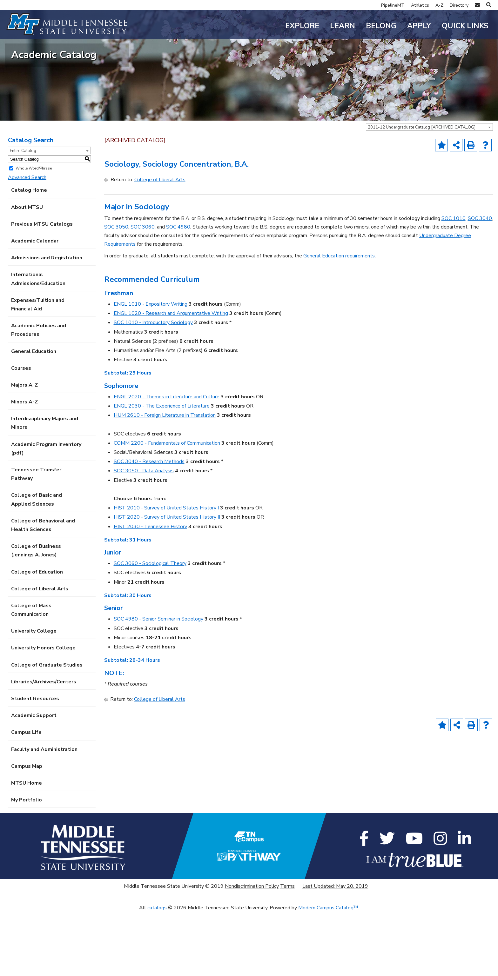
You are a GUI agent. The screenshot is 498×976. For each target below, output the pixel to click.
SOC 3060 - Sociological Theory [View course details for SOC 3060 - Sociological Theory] (150, 627)
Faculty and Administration (44, 812)
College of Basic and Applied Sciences (36, 563)
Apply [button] (419, 26)
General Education (33, 414)
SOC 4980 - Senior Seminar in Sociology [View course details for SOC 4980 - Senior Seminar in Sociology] (158, 682)
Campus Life (26, 796)
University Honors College (43, 711)
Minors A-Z (24, 465)
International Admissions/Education (38, 342)
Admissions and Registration (46, 321)
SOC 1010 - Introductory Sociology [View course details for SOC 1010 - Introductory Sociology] (153, 386)
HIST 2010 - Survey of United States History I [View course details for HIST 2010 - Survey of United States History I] (166, 571)
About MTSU (27, 271)
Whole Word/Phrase (34, 232)
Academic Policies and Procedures (38, 394)
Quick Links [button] (465, 26)
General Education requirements (339, 319)
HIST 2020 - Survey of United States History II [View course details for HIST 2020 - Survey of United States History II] (167, 580)
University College (34, 694)
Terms (287, 949)
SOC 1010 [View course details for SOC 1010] (453, 282)
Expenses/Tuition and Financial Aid (37, 368)
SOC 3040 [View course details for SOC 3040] (480, 282)
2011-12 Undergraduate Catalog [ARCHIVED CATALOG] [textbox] (421, 191)
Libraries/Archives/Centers (43, 745)
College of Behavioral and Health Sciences (43, 589)
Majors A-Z (24, 448)
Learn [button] (342, 26)
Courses (21, 431)
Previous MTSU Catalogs (42, 287)
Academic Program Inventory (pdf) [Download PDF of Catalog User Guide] (46, 512)
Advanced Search (27, 241)
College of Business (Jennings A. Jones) (36, 614)
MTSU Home (26, 846)
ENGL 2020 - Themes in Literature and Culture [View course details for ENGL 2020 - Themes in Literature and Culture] (166, 460)
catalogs (157, 971)
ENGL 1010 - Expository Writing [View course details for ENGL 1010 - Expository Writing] (150, 367)
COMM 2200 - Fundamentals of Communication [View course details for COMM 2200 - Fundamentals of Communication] (167, 506)
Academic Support (34, 779)
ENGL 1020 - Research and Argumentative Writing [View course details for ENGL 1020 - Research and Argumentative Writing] (171, 377)
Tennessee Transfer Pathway (36, 538)
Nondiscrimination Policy (252, 949)
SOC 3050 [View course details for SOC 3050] (116, 290)
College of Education (37, 635)
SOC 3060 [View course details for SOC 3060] (143, 290)
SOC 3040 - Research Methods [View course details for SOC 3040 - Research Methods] (149, 525)
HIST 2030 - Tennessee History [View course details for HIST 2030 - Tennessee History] (150, 590)
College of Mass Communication (31, 673)
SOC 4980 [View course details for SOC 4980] (178, 290)
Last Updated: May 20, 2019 (335, 949)
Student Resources (35, 762)
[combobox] (429, 191)
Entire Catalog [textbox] (23, 214)
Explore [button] (302, 26)
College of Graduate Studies (47, 728)
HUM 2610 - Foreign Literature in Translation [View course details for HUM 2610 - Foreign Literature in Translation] (165, 478)
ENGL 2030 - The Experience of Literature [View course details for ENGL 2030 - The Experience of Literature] (162, 469)
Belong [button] (381, 26)
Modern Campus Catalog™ (328, 971)
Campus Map (26, 830)
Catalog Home (29, 253)
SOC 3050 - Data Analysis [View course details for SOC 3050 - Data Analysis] (144, 534)
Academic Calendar (34, 304)
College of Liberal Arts (39, 652)
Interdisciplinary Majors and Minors (44, 487)
